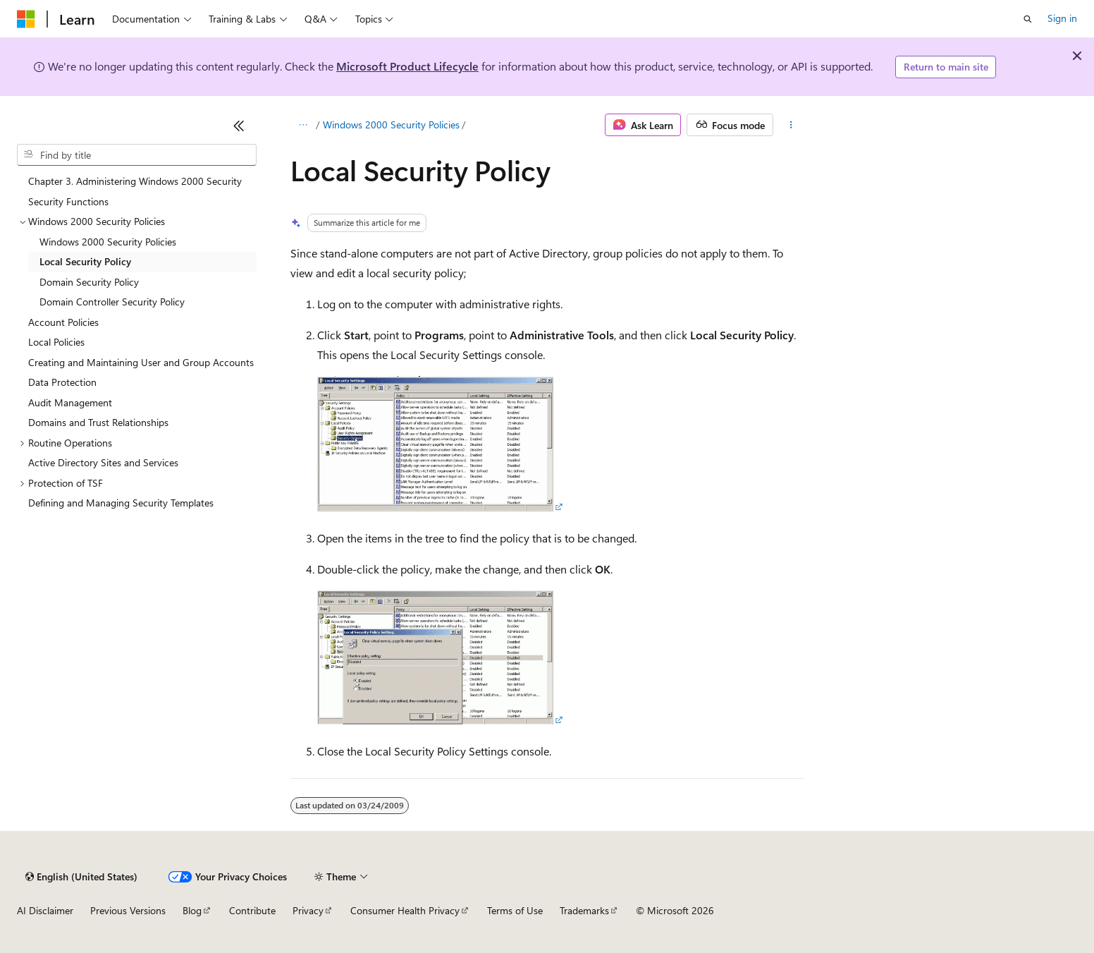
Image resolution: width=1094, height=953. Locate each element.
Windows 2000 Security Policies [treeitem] (107, 241)
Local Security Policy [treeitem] (85, 261)
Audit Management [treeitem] (70, 402)
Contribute (252, 910)
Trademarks (584, 910)
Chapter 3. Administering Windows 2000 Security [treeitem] (135, 181)
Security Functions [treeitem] (68, 201)
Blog (192, 910)
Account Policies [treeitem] (63, 322)
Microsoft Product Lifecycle (407, 66)
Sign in (1062, 18)
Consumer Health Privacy (405, 910)
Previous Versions (128, 910)
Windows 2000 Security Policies (391, 124)
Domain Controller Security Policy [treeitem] (112, 301)
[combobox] (137, 155)
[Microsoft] (26, 19)
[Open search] (1028, 19)
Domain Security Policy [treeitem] (89, 282)
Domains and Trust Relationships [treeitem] (98, 422)
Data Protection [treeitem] (62, 382)
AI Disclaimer (45, 910)
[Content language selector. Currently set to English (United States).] (81, 877)
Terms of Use (515, 910)
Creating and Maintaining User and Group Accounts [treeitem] (141, 362)
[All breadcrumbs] (302, 125)
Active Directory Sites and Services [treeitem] (103, 462)
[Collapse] (239, 125)
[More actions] (791, 125)
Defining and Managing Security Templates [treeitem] (121, 502)
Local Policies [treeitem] (56, 341)
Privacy (308, 910)
